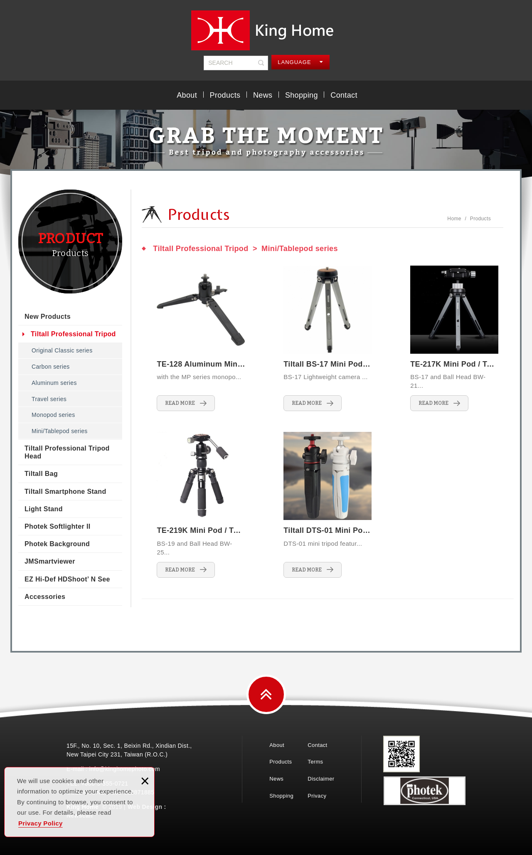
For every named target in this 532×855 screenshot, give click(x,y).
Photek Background (57, 543)
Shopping (301, 95)
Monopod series (53, 414)
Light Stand (44, 509)
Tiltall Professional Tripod (73, 334)
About (187, 95)
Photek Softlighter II (57, 526)
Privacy (317, 796)
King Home (266, 30)
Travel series (49, 399)
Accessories (45, 596)
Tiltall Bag (41, 473)
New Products (48, 316)
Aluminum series (54, 382)
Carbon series (51, 366)
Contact (343, 95)
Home (454, 219)
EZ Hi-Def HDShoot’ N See (67, 579)
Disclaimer (321, 779)
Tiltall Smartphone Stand (65, 491)
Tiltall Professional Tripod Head (67, 452)
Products (225, 95)
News (262, 95)
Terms (315, 762)
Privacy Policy (40, 823)
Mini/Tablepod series (60, 431)
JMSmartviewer (50, 561)
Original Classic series (62, 350)
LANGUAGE (300, 62)
